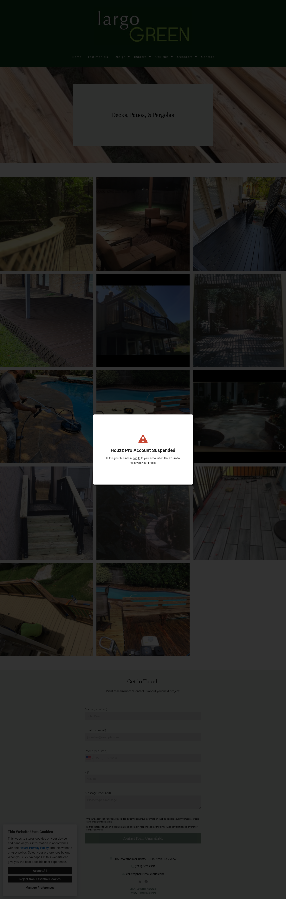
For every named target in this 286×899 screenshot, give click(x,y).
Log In (136, 458)
